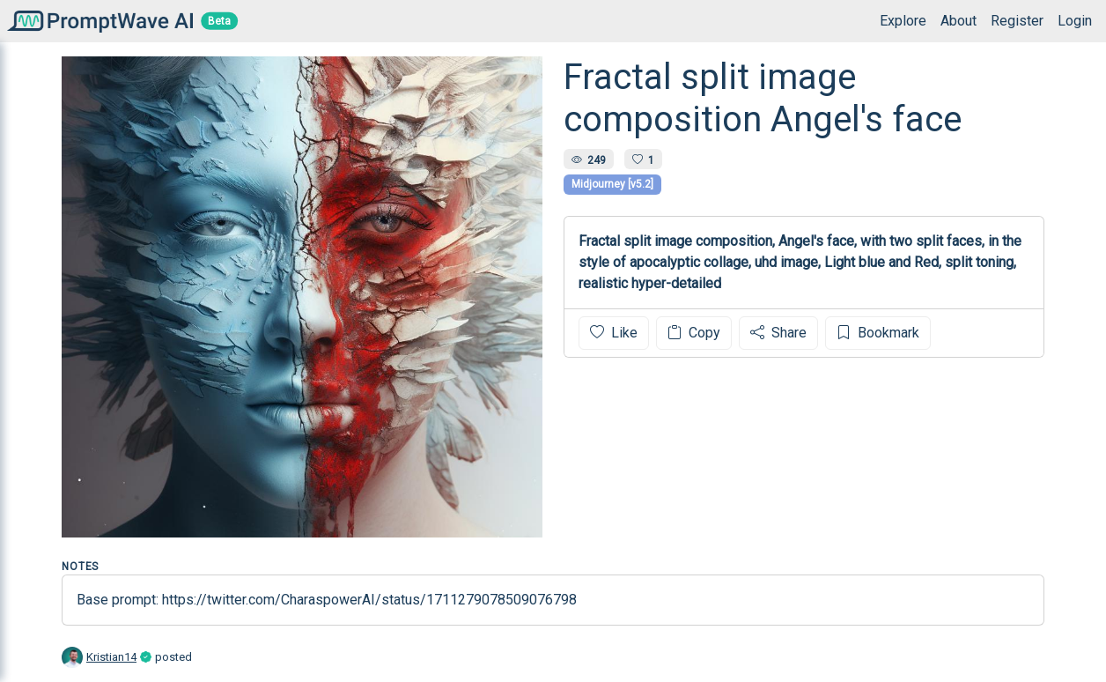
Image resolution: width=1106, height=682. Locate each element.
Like (614, 332)
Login (1075, 20)
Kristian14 (111, 656)
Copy (693, 332)
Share (778, 332)
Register (1017, 20)
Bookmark (878, 332)
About (958, 20)
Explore (903, 20)
